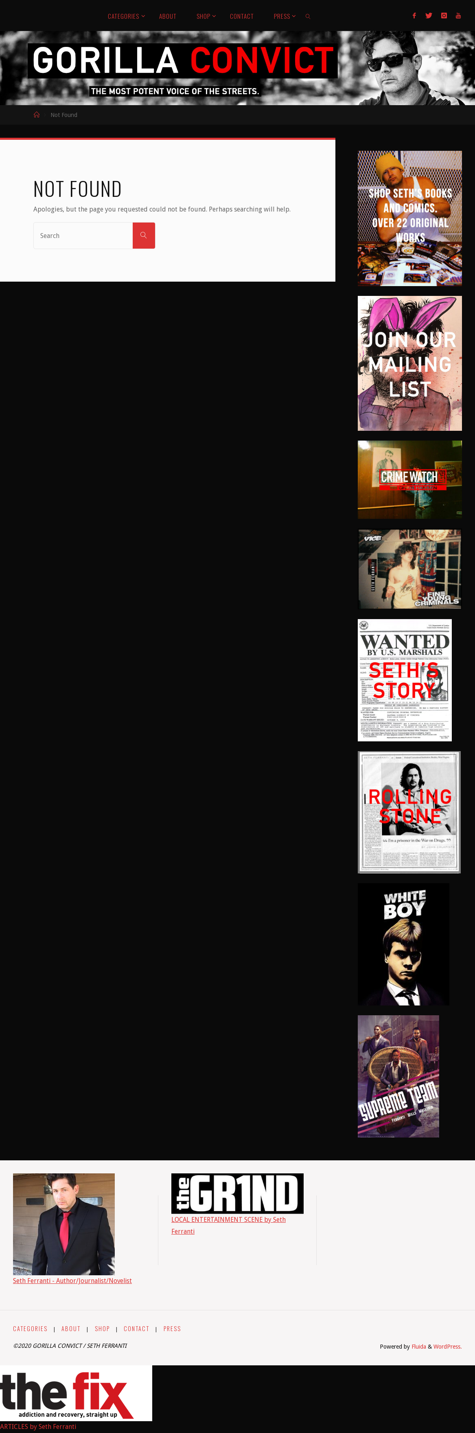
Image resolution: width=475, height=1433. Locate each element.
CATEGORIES (30, 1328)
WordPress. (447, 1346)
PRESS (172, 1328)
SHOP (102, 1328)
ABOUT (71, 1328)
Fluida (417, 1346)
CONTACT (137, 1328)
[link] (308, 15)
